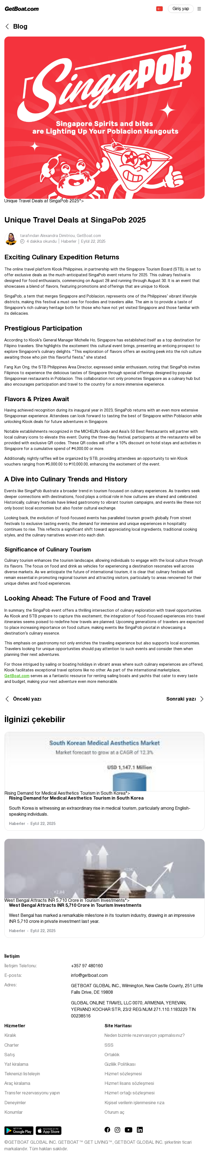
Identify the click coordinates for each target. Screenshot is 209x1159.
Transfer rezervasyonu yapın (32, 1093)
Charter (11, 1045)
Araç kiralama (17, 1084)
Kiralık (10, 1036)
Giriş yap (181, 9)
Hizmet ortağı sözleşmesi (129, 1093)
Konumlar (13, 1113)
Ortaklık (111, 1055)
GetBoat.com (16, 676)
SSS (108, 1045)
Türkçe (159, 9)
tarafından (60, 236)
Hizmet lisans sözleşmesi (129, 1084)
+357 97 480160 (87, 966)
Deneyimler (15, 1103)
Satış (9, 1055)
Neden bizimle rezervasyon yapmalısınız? (144, 1036)
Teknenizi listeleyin (22, 1074)
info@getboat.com (89, 976)
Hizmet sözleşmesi (123, 1074)
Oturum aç (114, 1113)
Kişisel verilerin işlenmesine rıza (134, 1103)
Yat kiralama (16, 1065)
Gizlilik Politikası (120, 1065)
